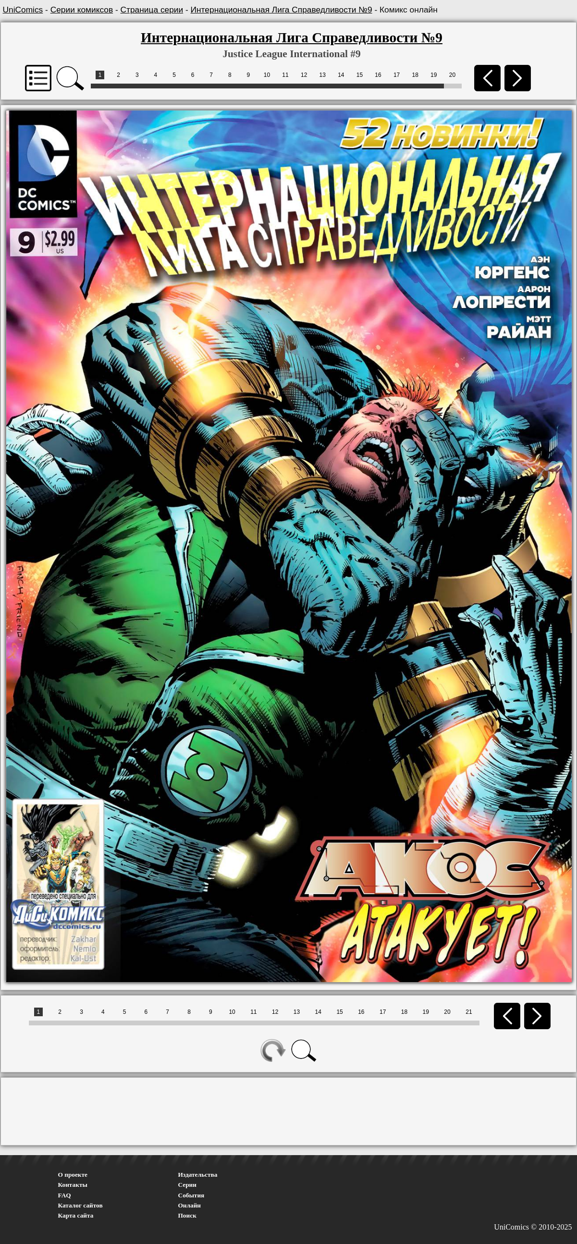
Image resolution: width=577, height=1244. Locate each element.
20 (452, 75)
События (191, 1195)
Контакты (72, 1184)
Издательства (198, 1174)
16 (378, 75)
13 (322, 75)
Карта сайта (76, 1215)
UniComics (23, 9)
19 (433, 75)
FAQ (64, 1195)
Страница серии (152, 9)
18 (415, 75)
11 (285, 75)
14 (341, 75)
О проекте (73, 1174)
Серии (187, 1184)
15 (359, 75)
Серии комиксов (81, 9)
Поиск (187, 1215)
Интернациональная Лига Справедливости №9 (281, 9)
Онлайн (189, 1205)
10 (267, 75)
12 (304, 75)
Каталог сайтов (80, 1205)
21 (469, 1012)
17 (396, 75)
